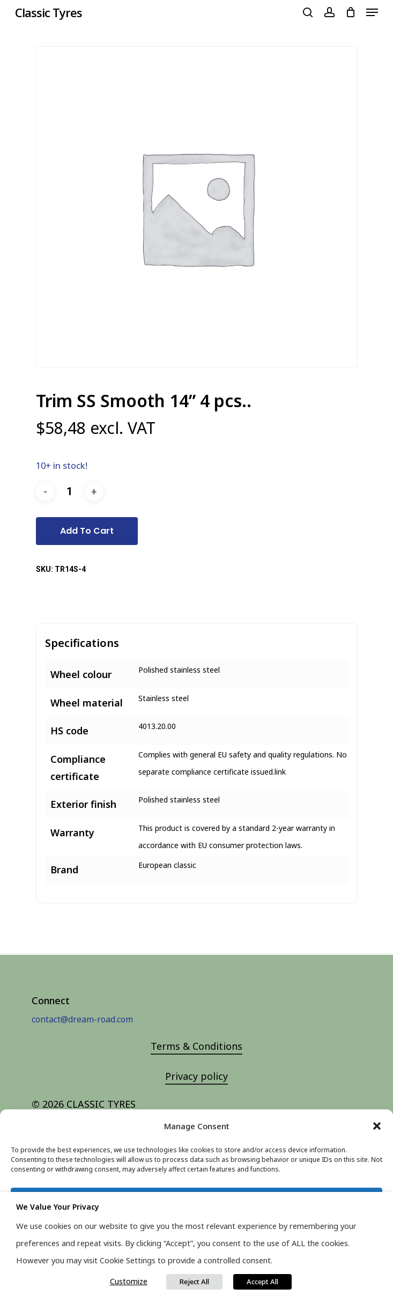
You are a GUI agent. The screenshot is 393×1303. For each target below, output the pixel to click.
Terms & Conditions (196, 1046)
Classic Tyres (48, 12)
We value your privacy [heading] (57, 1207)
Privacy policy (196, 1076)
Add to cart (87, 531)
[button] (377, 1126)
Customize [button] (128, 1281)
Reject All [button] (194, 1281)
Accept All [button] (262, 1281)
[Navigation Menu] (372, 12)
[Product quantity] (69, 491)
